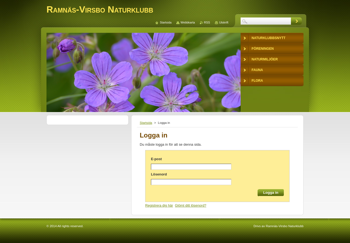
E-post (156, 159)
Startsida (146, 122)
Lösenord (159, 174)
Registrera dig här (159, 205)
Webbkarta (187, 22)
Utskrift (223, 22)
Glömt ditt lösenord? (190, 205)
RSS (207, 22)
